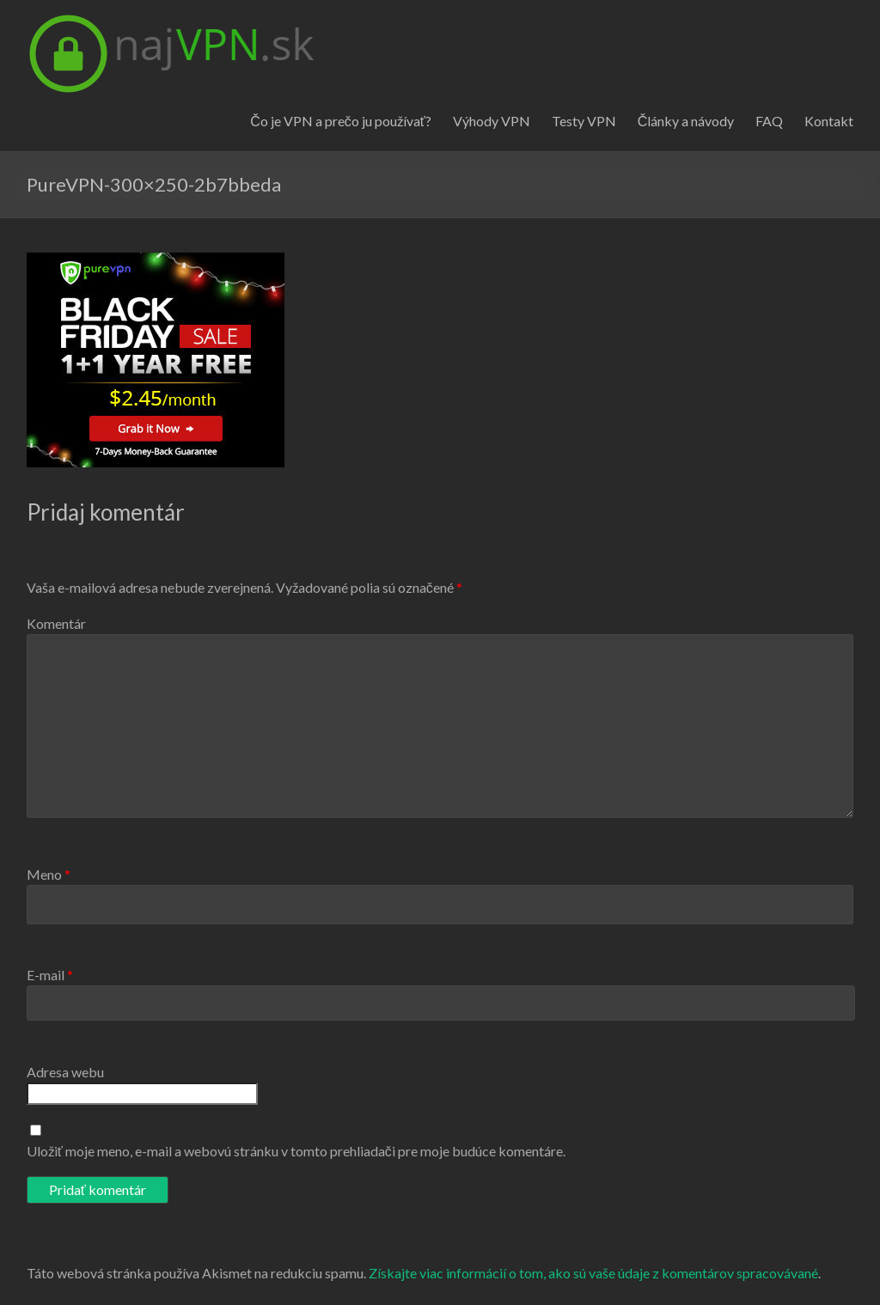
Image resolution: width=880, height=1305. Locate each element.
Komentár (56, 623)
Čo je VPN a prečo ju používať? (340, 121)
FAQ (769, 121)
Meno (48, 874)
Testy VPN (584, 121)
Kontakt (828, 121)
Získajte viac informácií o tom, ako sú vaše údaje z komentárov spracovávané (593, 1273)
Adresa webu (65, 1072)
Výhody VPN (491, 121)
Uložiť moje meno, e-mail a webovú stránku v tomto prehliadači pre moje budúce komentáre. (296, 1151)
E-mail (50, 975)
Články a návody (686, 121)
